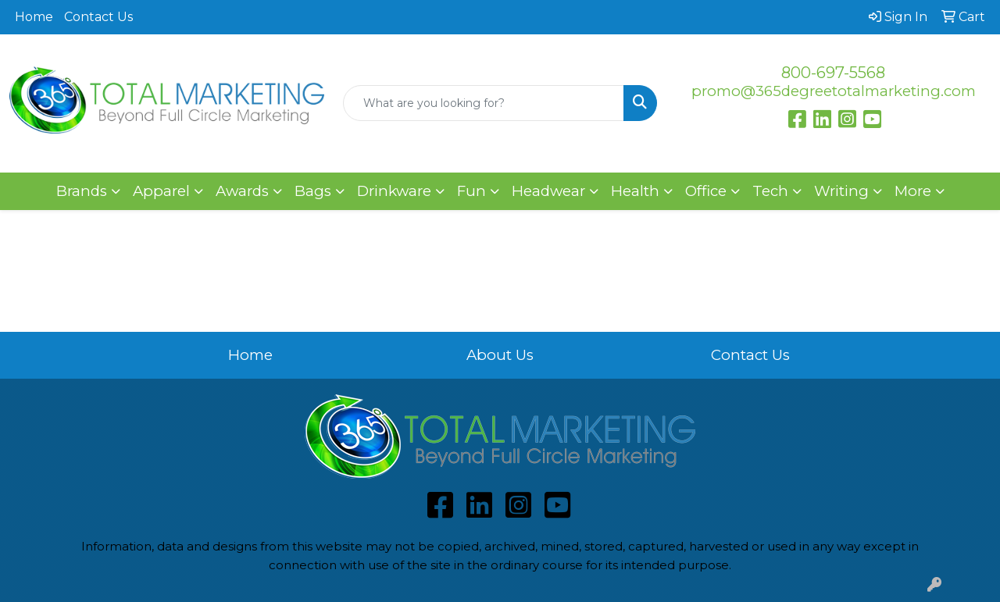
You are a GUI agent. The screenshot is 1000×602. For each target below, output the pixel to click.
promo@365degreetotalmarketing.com (833, 91)
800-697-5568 (833, 72)
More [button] (913, 191)
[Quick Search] (484, 103)
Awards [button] (242, 191)
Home (34, 16)
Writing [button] (841, 191)
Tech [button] (770, 191)
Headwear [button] (548, 191)
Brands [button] (81, 191)
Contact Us (98, 16)
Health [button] (635, 191)
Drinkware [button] (394, 191)
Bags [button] (313, 191)
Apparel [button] (161, 191)
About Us (500, 355)
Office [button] (706, 191)
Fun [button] (471, 191)
